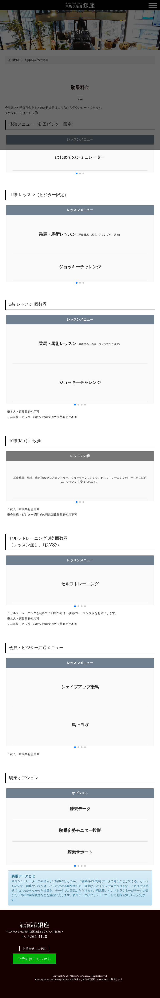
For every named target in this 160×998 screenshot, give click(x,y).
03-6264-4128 (34, 937)
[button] (77, 173)
